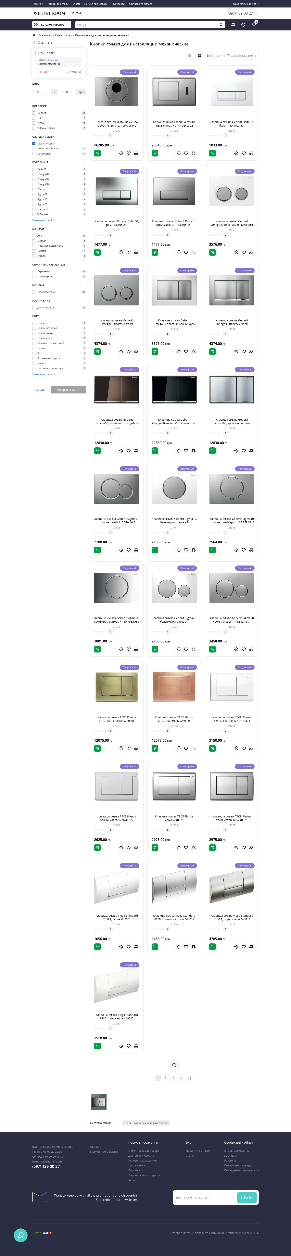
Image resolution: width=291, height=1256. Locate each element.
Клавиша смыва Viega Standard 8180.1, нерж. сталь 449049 (232, 917)
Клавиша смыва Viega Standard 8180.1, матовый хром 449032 (174, 917)
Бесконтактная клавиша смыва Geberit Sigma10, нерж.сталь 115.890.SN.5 (117, 125)
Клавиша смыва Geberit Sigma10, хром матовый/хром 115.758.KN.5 (232, 520)
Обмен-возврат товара (143, 1150)
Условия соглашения (142, 1160)
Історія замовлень (236, 1150)
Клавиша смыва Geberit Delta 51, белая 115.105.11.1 (232, 123)
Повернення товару (237, 1165)
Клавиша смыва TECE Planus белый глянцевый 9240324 (232, 719)
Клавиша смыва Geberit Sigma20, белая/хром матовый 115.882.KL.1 (174, 621)
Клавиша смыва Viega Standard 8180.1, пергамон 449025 (116, 1016)
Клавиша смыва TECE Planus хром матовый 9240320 (232, 818)
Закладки (230, 1155)
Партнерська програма (144, 1175)
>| (189, 1078)
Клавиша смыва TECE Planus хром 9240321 (174, 818)
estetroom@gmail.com (47, 1161)
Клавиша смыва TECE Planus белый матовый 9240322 (116, 818)
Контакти (119, 4)
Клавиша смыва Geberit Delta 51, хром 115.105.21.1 (117, 223)
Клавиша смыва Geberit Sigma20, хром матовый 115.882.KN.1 (231, 619)
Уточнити (74, 72)
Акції (131, 1180)
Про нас (38, 4)
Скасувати (44, 72)
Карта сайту (136, 1165)
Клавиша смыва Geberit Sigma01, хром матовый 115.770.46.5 (116, 520)
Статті (76, 4)
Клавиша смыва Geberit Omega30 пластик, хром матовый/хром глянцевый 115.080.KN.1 (232, 325)
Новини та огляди (58, 4)
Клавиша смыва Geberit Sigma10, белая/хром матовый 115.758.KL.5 (174, 522)
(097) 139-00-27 (240, 13)
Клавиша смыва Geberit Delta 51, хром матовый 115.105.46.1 (174, 223)
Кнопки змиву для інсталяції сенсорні (146, 1123)
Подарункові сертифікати (241, 1170)
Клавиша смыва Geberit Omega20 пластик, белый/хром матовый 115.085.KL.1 (232, 224)
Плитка (77, 13)
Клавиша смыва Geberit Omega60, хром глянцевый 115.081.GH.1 (232, 423)
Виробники (136, 1170)
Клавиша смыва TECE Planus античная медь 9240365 (174, 719)
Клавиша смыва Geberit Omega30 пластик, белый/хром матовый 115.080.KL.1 (174, 323)
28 (218, 55)
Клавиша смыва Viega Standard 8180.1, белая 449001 (116, 917)
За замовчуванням (242, 55)
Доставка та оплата (140, 4)
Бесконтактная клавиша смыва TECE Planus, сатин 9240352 (174, 123)
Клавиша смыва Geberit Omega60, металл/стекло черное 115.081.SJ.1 (174, 423)
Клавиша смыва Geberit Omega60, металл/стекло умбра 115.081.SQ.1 (116, 423)
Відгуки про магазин (96, 4)
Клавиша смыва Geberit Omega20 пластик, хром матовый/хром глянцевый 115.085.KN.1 (116, 325)
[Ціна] (42, 92)
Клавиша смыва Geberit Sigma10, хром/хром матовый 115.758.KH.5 (116, 619)
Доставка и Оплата (141, 1155)
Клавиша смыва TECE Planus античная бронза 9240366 (116, 719)
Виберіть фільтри (68, 390)
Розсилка (230, 1160)
